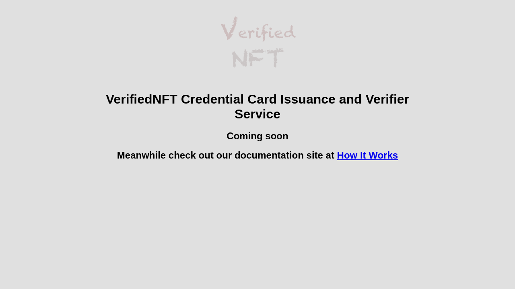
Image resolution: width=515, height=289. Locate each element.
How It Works (367, 155)
